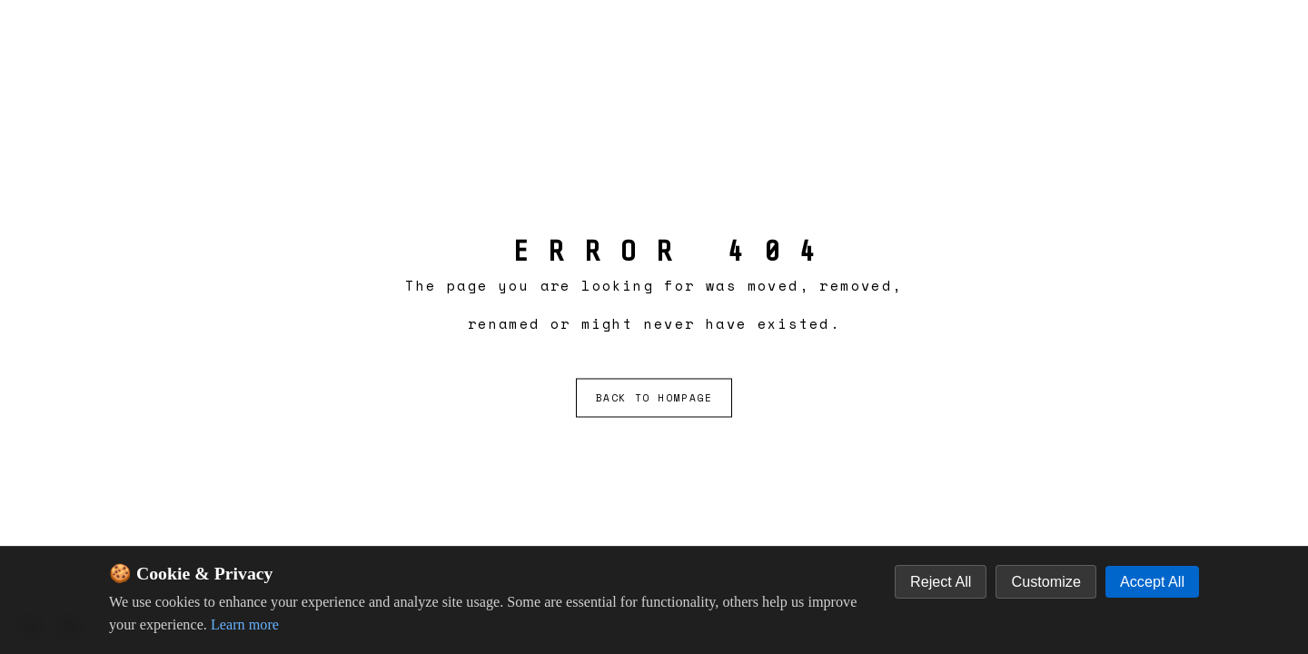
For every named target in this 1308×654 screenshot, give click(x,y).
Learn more (245, 625)
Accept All (1152, 581)
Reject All (940, 581)
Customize (1045, 581)
